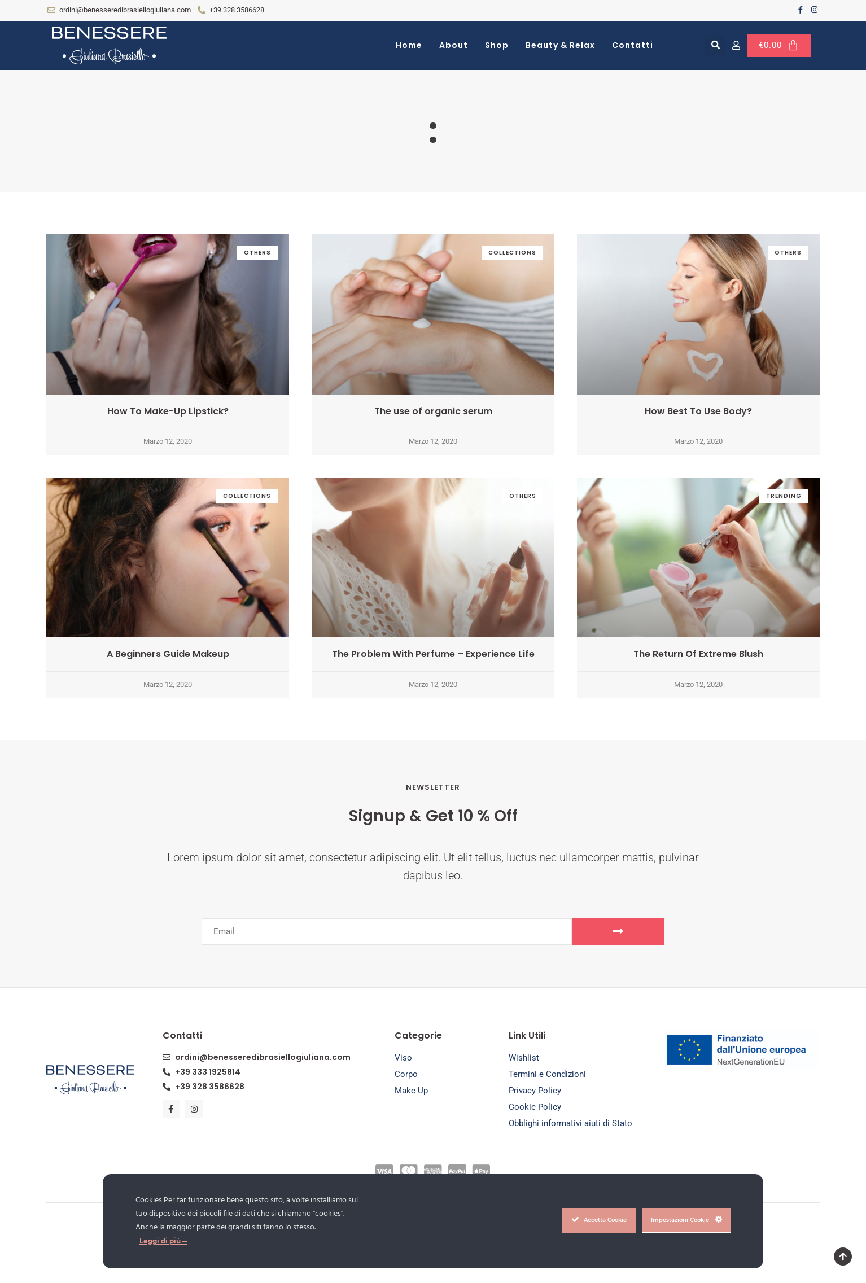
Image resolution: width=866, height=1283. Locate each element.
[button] (715, 45)
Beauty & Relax (560, 45)
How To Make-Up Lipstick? (168, 411)
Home (409, 45)
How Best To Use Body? (698, 411)
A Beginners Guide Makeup (168, 653)
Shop (497, 45)
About (453, 45)
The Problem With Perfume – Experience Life (433, 653)
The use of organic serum (433, 411)
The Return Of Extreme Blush (698, 653)
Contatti (632, 45)
